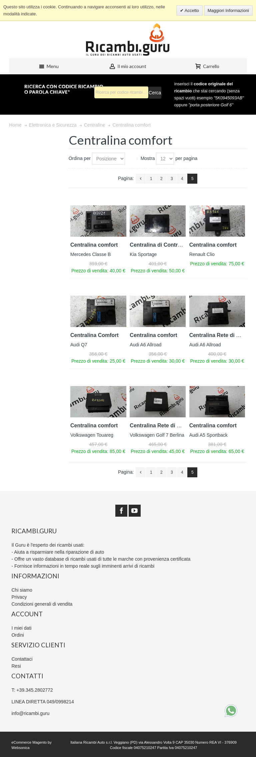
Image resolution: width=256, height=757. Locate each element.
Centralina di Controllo (158, 245)
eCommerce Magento (29, 742)
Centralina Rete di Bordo (220, 335)
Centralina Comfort (94, 335)
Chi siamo (21, 590)
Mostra (148, 158)
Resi (16, 666)
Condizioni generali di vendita (41, 604)
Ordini (17, 635)
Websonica (20, 748)
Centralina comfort (94, 245)
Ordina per (80, 158)
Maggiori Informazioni (228, 10)
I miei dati (21, 628)
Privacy (19, 597)
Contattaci (21, 659)
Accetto (191, 10)
